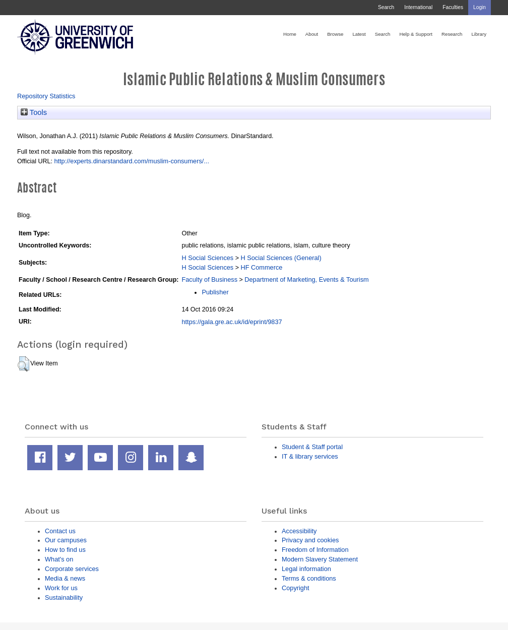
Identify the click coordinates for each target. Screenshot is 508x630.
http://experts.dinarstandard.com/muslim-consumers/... (131, 161)
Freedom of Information (315, 549)
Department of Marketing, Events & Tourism (306, 279)
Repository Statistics (46, 96)
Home (289, 34)
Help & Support (415, 34)
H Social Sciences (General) (280, 258)
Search (386, 7)
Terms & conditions (309, 578)
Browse (335, 34)
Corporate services (72, 569)
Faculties (452, 7)
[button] (23, 363)
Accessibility (299, 531)
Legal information (306, 569)
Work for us (61, 588)
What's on (59, 559)
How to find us (65, 549)
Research (451, 34)
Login (479, 7)
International (418, 7)
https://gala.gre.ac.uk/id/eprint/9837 (231, 322)
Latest (358, 34)
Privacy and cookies (310, 540)
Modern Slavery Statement (320, 559)
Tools (34, 112)
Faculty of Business (209, 279)
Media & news (65, 578)
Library (478, 34)
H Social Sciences (207, 258)
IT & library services (310, 456)
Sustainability (64, 597)
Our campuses (66, 540)
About (311, 34)
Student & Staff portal (312, 447)
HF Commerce (261, 267)
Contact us (60, 531)
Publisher (215, 292)
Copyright (295, 588)
